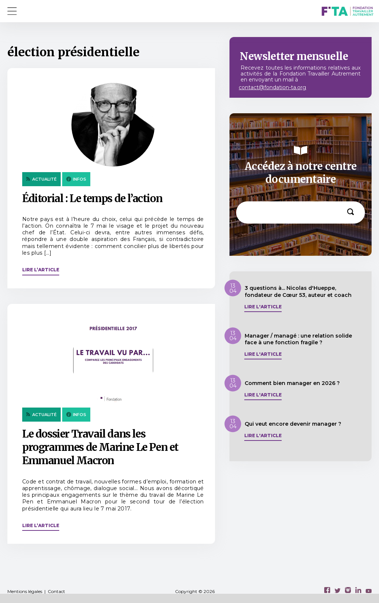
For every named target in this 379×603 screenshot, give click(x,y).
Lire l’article (40, 269)
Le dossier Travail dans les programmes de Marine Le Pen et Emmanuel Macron (100, 447)
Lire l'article (263, 306)
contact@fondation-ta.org (272, 87)
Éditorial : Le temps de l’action (92, 198)
